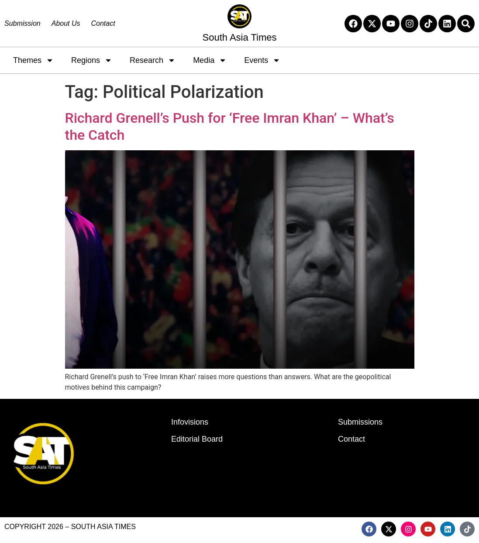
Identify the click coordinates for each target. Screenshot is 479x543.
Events (262, 60)
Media (210, 60)
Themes (33, 60)
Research (153, 60)
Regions (91, 60)
